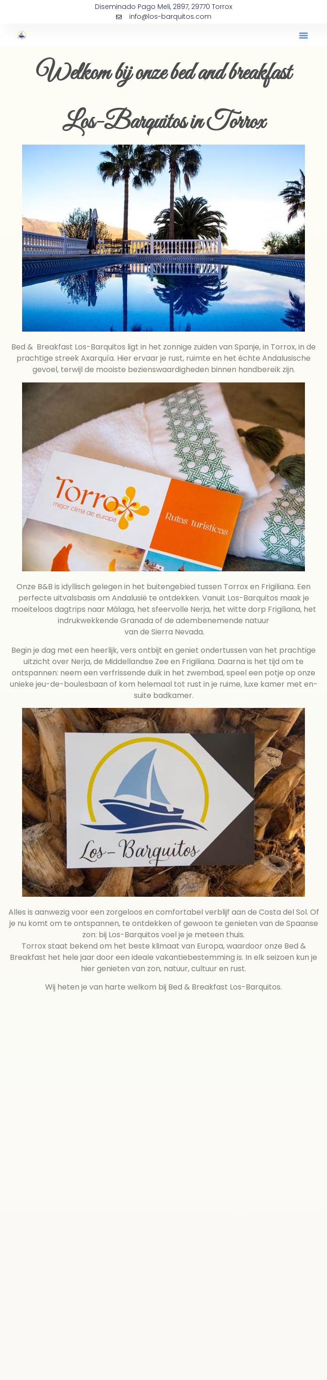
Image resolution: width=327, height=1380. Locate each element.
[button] (303, 35)
